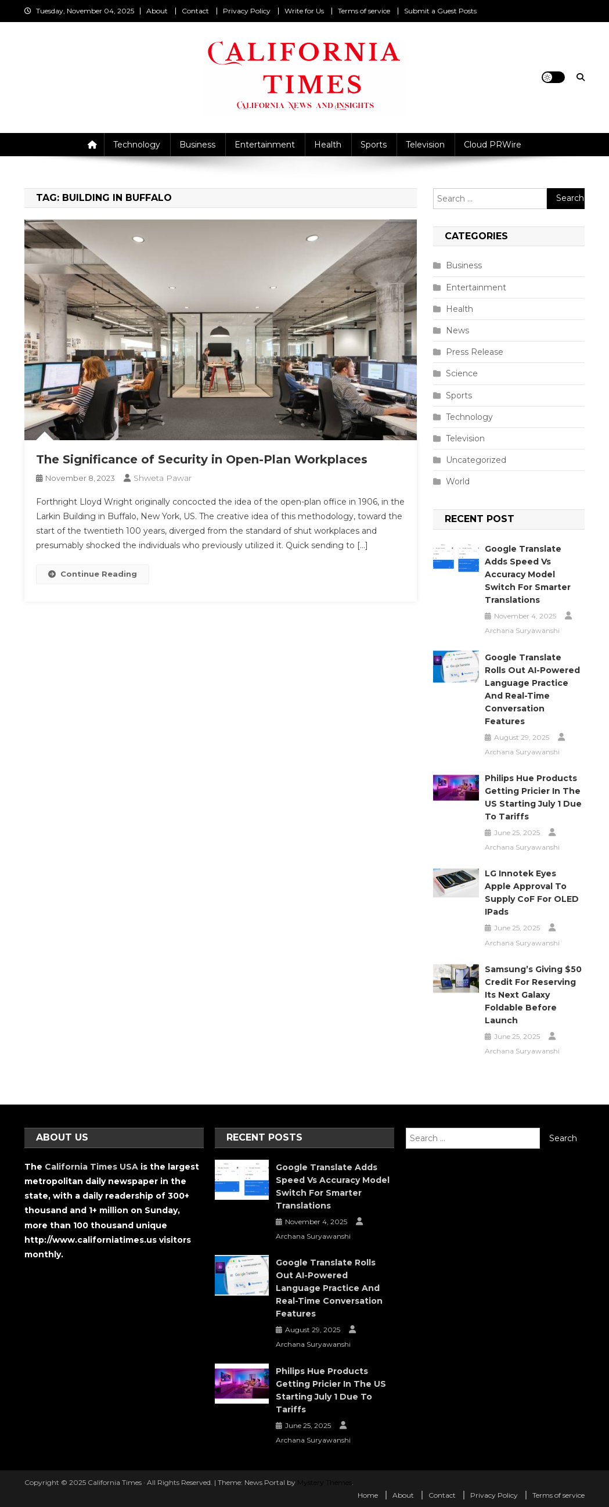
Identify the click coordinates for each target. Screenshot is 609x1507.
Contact (195, 10)
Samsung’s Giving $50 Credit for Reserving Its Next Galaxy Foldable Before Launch (533, 995)
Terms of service (364, 10)
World (458, 481)
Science (462, 373)
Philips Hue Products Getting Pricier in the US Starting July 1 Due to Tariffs (533, 797)
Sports (374, 144)
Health (327, 144)
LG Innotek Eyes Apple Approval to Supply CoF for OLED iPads (532, 892)
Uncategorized (476, 460)
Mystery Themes (324, 1482)
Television (425, 144)
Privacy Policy (247, 10)
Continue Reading (92, 573)
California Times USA (91, 1166)
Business (197, 144)
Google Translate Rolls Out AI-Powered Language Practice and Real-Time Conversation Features (532, 689)
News (457, 330)
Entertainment (265, 144)
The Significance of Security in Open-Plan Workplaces (201, 459)
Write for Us (304, 10)
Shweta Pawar (163, 478)
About (157, 10)
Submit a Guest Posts (440, 10)
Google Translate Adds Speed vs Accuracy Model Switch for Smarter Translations (528, 574)
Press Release (474, 352)
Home (368, 1495)
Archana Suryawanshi (522, 630)
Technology (136, 144)
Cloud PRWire (492, 144)
